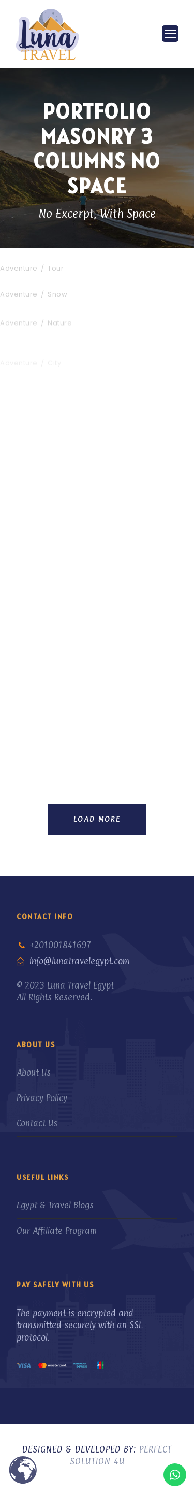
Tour (56, 268)
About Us (34, 1072)
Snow (57, 296)
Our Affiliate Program (57, 1230)
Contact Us (37, 1123)
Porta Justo (25, 283)
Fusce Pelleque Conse (47, 319)
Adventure (19, 268)
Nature (60, 332)
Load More (97, 818)
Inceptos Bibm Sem (43, 255)
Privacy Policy (42, 1098)
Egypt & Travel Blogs (55, 1205)
